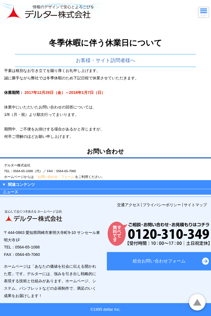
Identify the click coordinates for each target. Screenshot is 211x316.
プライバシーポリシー (162, 205)
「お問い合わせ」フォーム (54, 176)
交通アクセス (128, 205)
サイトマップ (195, 205)
